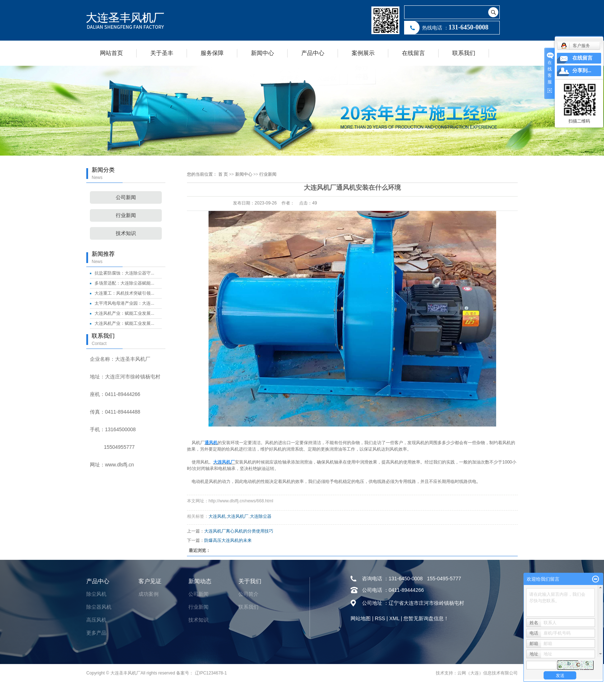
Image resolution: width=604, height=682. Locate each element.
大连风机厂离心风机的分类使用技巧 (238, 531)
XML (394, 618)
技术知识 (126, 233)
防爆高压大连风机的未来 (228, 540)
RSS (380, 618)
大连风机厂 (237, 516)
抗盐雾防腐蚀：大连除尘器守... (124, 273)
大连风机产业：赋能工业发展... (124, 313)
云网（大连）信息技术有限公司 (487, 673)
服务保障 (212, 53)
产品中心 (312, 53)
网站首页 (111, 53)
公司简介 (248, 594)
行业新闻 (126, 215)
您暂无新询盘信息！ (426, 618)
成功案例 (148, 594)
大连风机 (217, 516)
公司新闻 (126, 197)
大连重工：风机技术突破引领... (124, 293)
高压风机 (96, 620)
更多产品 (96, 633)
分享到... (581, 70)
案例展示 (363, 53)
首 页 (223, 174)
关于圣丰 (161, 53)
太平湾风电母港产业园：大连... (124, 303)
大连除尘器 (260, 516)
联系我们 (463, 53)
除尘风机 (96, 594)
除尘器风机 (98, 607)
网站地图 (361, 618)
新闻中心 (262, 53)
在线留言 (413, 53)
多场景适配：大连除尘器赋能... (124, 283)
